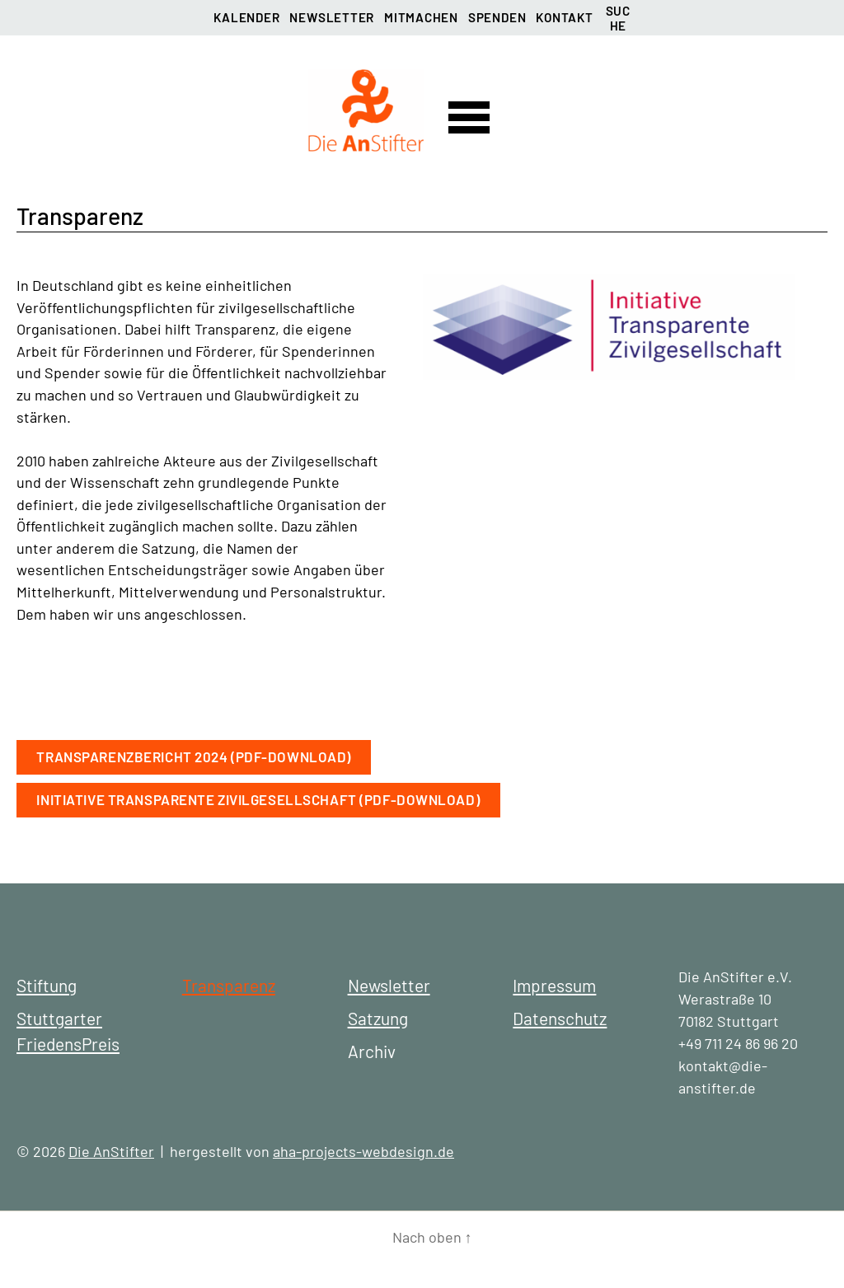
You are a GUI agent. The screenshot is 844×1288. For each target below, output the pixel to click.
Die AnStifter (111, 1151)
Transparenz (228, 985)
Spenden (497, 17)
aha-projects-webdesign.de (363, 1151)
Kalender (246, 17)
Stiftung (46, 985)
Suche (618, 15)
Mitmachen (421, 17)
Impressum (554, 985)
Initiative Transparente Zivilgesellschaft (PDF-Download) (258, 799)
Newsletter (331, 17)
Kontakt (564, 17)
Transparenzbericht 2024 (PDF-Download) (193, 756)
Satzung (378, 1018)
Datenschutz (560, 1018)
